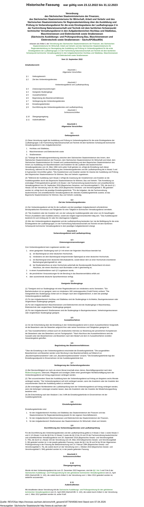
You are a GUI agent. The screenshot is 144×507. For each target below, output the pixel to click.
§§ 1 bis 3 (97, 470)
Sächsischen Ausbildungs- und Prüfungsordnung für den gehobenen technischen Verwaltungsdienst (65, 473)
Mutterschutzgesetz (33, 373)
